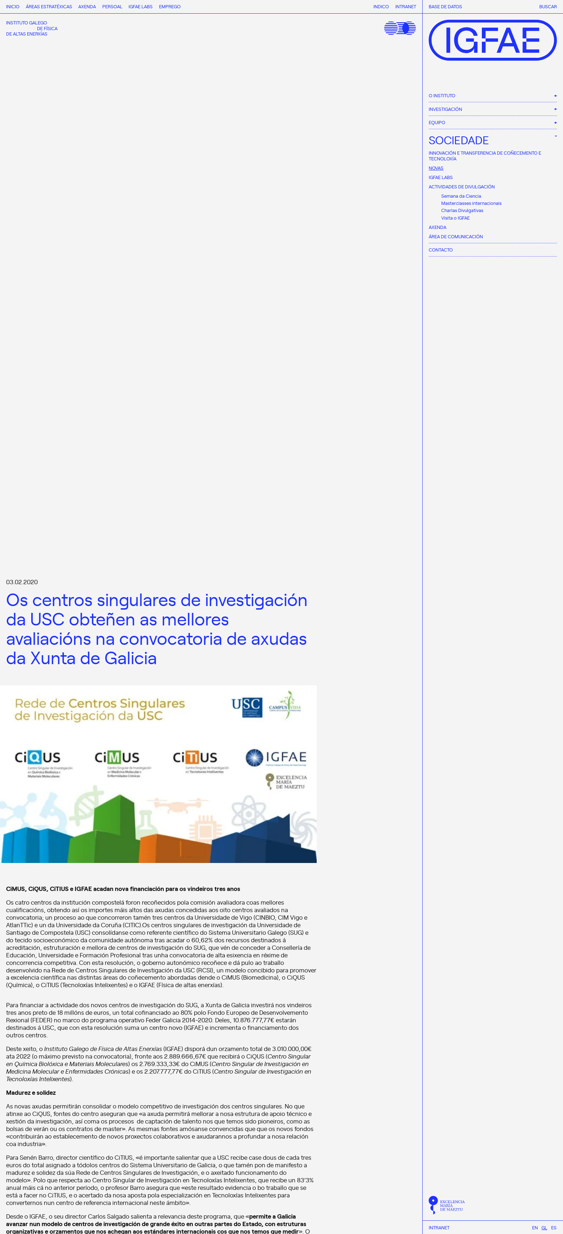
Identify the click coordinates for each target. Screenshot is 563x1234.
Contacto (441, 250)
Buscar (548, 6)
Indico (381, 6)
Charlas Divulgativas (462, 210)
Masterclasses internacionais (471, 203)
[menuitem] (535, 1227)
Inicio (12, 6)
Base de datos (445, 6)
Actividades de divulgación (462, 186)
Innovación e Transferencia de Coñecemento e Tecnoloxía (485, 155)
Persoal (112, 6)
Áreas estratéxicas (49, 6)
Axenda (437, 227)
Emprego (170, 6)
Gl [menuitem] (544, 1227)
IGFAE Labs (441, 177)
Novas (436, 168)
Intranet (439, 1227)
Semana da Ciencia (461, 196)
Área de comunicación (456, 236)
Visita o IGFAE (455, 218)
